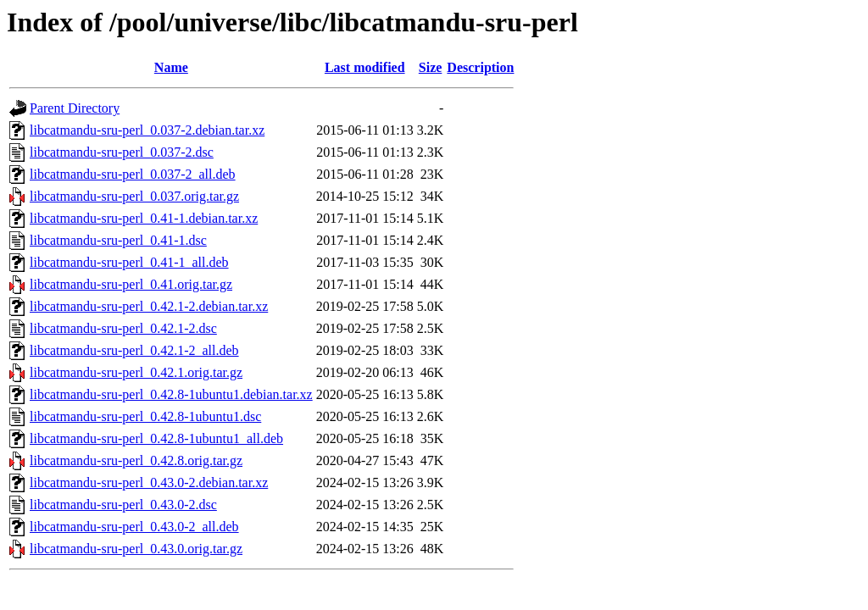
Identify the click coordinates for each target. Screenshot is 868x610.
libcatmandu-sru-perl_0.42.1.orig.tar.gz (136, 372)
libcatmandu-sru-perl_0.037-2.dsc (122, 152)
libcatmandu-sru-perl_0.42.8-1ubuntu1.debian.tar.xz (171, 394)
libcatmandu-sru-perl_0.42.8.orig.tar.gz (136, 460)
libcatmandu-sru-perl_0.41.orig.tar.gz (131, 284)
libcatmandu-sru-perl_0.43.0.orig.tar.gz (136, 548)
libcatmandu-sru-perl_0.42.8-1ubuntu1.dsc (145, 416)
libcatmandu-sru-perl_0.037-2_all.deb (133, 174)
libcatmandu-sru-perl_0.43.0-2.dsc (123, 504)
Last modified (365, 67)
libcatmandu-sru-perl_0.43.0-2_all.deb (134, 526)
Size (430, 67)
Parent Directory (75, 108)
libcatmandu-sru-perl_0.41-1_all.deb (129, 262)
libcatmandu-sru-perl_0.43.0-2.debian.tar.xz (149, 482)
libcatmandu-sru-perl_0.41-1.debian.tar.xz (144, 218)
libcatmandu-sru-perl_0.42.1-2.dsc (123, 328)
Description (480, 67)
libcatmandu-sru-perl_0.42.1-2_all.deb (134, 350)
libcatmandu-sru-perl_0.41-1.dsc (118, 240)
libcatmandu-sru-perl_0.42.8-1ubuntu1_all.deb (156, 438)
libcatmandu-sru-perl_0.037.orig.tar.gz (134, 196)
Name (171, 67)
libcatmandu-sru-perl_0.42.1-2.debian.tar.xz (149, 306)
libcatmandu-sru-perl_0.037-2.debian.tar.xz (147, 130)
